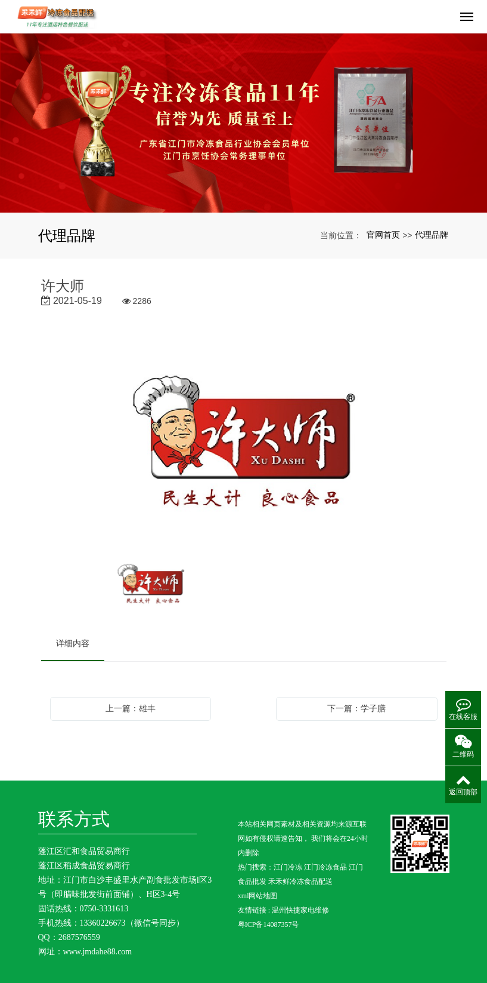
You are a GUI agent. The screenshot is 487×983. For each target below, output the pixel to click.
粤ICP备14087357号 (268, 924)
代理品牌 (431, 234)
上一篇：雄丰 (131, 708)
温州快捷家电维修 (300, 910)
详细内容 (72, 643)
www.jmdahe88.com (97, 951)
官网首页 (383, 234)
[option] (243, 442)
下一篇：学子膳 (356, 708)
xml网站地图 (258, 896)
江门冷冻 (288, 867)
